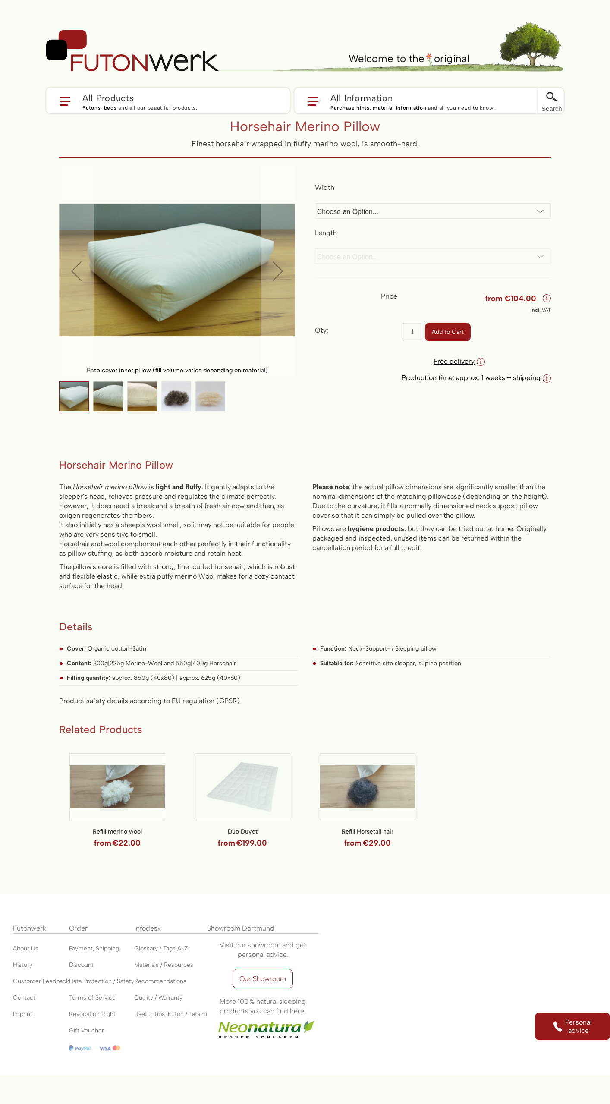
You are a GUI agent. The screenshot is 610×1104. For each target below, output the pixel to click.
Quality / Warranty (158, 997)
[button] (168, 100)
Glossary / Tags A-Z (161, 948)
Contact (24, 997)
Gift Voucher (86, 1030)
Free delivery (459, 361)
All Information (361, 97)
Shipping (107, 948)
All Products (108, 97)
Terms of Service (92, 997)
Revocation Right (92, 1014)
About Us (25, 948)
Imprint (22, 1014)
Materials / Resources (163, 965)
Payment (81, 948)
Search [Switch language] (551, 108)
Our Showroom (262, 979)
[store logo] (132, 51)
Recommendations (160, 981)
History (22, 965)
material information (399, 108)
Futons (91, 108)
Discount (81, 965)
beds (110, 108)
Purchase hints (350, 108)
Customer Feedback (41, 981)
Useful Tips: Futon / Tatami (170, 1014)
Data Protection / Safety (101, 981)
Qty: (321, 330)
